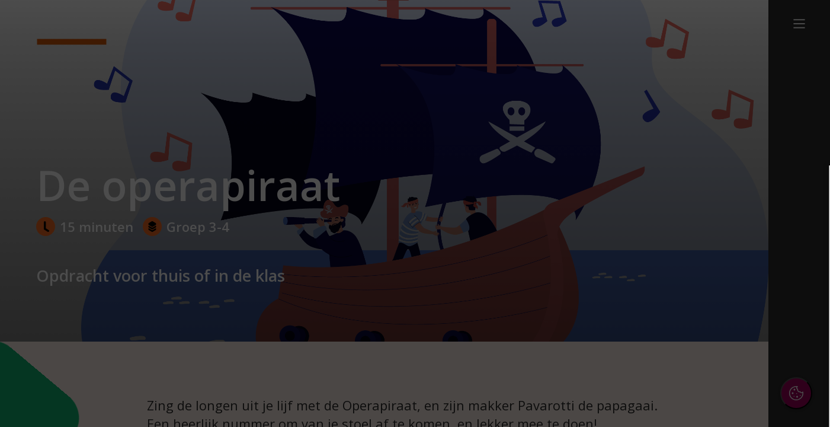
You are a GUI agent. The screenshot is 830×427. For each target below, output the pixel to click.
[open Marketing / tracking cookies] (802, 318)
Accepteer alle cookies (729, 361)
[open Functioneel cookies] (802, 282)
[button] (717, 281)
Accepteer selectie (729, 395)
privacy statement (691, 242)
